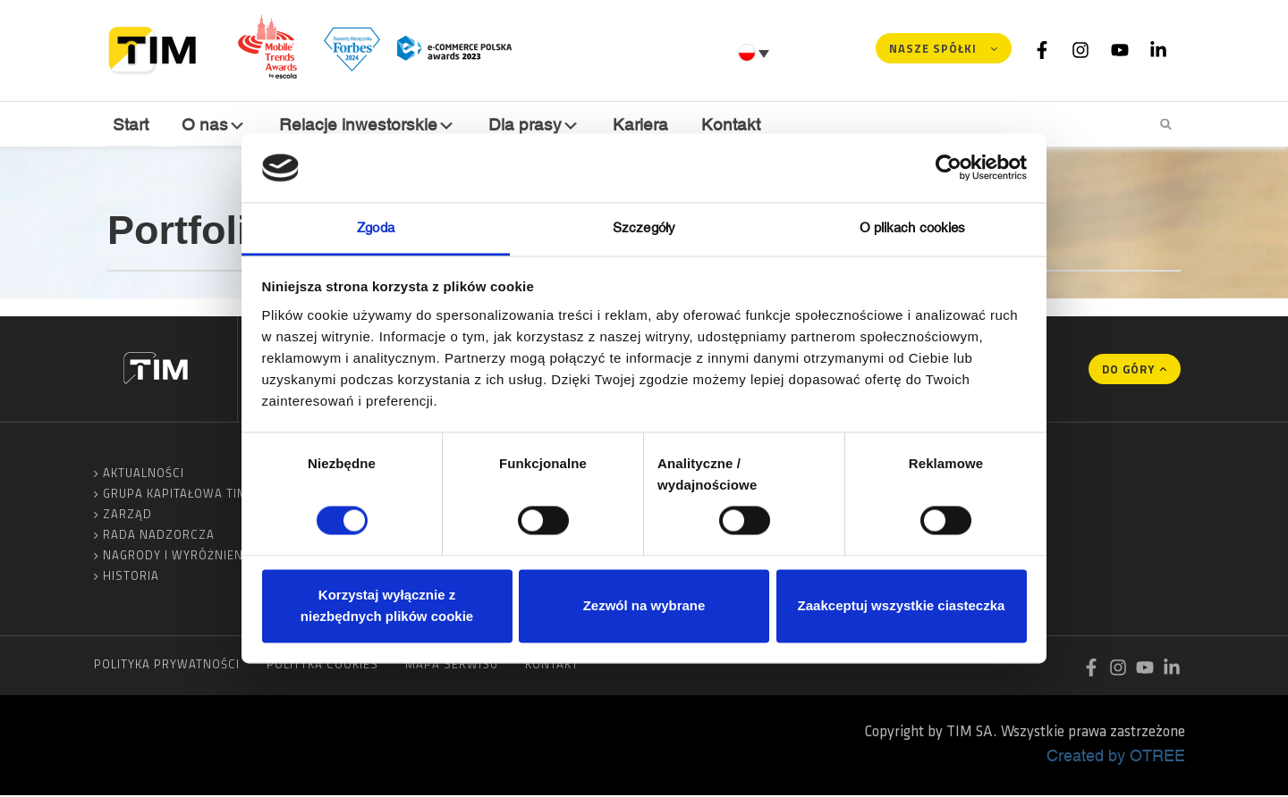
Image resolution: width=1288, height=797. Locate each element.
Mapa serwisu (451, 666)
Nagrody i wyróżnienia (179, 557)
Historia (131, 577)
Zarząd (127, 515)
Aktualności (143, 474)
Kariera (632, 123)
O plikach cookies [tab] (913, 227)
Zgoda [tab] (375, 227)
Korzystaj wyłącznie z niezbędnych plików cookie (387, 605)
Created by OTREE (1115, 757)
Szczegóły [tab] (644, 227)
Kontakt (720, 123)
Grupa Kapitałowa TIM (175, 495)
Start (130, 123)
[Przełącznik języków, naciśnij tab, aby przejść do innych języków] (755, 52)
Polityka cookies (322, 666)
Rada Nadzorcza (159, 536)
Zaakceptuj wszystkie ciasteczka (901, 605)
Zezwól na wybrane (644, 605)
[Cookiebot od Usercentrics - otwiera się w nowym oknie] (948, 168)
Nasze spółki (933, 48)
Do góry (1128, 371)
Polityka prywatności (167, 666)
